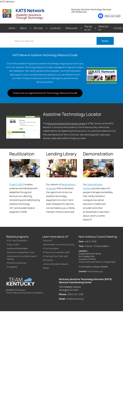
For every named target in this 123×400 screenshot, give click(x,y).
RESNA (46, 268)
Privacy (9, 292)
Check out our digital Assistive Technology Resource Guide (45, 93)
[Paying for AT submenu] (95, 28)
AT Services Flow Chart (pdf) (55, 256)
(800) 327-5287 (112, 15)
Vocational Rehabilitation (17, 248)
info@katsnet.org (75, 298)
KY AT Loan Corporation (17, 240)
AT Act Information (51, 248)
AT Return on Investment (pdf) (56, 252)
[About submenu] (30, 28)
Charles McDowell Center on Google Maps (97, 262)
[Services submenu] (46, 28)
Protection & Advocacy (17, 263)
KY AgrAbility (12, 267)
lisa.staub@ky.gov (95, 271)
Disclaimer (26, 292)
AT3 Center (48, 260)
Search (105, 41)
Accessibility (37, 292)
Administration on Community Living (58, 244)
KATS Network (19, 290)
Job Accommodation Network (56, 264)
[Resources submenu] (81, 28)
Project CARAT (16, 184)
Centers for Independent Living (20, 252)
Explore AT (47, 240)
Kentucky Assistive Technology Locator (66, 123)
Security (17, 292)
